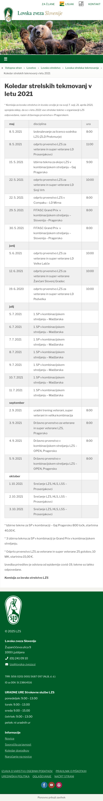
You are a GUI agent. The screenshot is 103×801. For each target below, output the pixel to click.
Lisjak (69, 4)
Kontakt (94, 4)
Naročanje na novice (18, 756)
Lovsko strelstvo (50, 67)
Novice (9, 738)
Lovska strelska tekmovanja (82, 67)
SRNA (81, 3)
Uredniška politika (16, 776)
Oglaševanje (42, 776)
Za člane (48, 4)
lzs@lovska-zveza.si (23, 664)
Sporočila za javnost (18, 744)
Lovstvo (31, 67)
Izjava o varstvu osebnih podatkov (27, 771)
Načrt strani (64, 776)
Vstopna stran (13, 67)
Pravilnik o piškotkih (71, 771)
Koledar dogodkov (17, 750)
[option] (51, 37)
